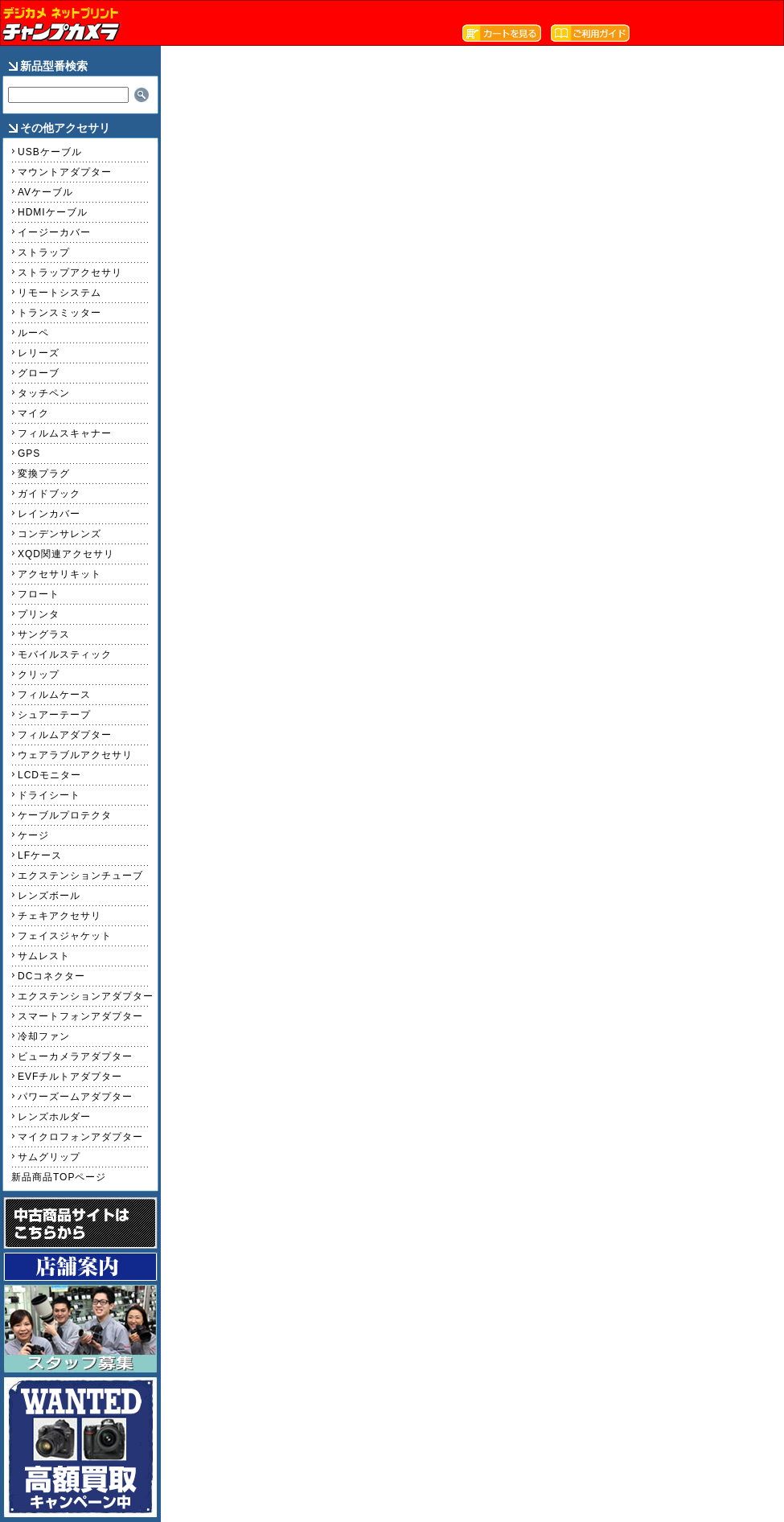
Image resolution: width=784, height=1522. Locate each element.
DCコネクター (51, 976)
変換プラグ (44, 473)
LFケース (40, 855)
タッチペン (44, 393)
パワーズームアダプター (75, 1096)
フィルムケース (54, 694)
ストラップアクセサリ (70, 272)
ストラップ (44, 252)
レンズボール (49, 895)
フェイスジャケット (65, 936)
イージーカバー (54, 232)
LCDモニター (49, 775)
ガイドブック (49, 493)
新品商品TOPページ (58, 1177)
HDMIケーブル (53, 212)
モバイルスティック (65, 654)
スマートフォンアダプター (80, 1016)
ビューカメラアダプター (75, 1056)
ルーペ (33, 332)
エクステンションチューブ (80, 875)
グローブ (39, 373)
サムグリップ (49, 1157)
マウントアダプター (65, 172)
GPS (29, 453)
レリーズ (39, 353)
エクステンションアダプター (86, 996)
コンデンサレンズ (59, 533)
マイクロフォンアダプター (80, 1137)
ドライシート (49, 795)
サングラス (44, 634)
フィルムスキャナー (65, 433)
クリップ (39, 674)
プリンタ (39, 614)
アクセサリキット (59, 574)
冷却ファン (44, 1036)
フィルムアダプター (65, 734)
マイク (33, 413)
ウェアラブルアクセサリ (75, 755)
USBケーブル (50, 152)
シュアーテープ (54, 714)
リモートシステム (59, 292)
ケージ (33, 835)
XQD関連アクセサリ (66, 554)
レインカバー (49, 513)
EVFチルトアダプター (70, 1076)
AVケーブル (45, 192)
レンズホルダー (54, 1116)
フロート (39, 594)
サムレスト (44, 956)
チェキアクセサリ (59, 915)
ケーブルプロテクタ (65, 815)
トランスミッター (59, 312)
